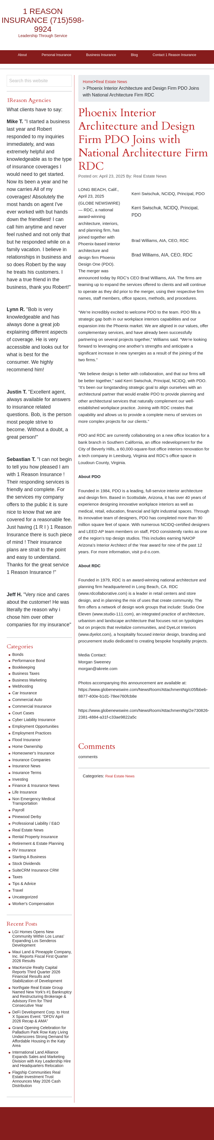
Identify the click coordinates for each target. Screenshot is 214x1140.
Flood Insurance (28, 752)
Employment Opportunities (38, 739)
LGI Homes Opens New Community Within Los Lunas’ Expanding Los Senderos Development (41, 951)
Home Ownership (29, 759)
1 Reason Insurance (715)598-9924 (43, 20)
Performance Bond (30, 673)
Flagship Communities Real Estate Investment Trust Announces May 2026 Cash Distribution (39, 1096)
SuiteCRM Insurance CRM (38, 883)
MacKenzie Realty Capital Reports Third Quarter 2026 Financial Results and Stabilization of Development (40, 987)
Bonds (18, 667)
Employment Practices (34, 745)
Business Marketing (31, 692)
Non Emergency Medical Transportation (36, 813)
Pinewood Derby (28, 829)
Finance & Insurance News (38, 798)
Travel (18, 903)
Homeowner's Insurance (36, 765)
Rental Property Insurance (38, 849)
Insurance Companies (34, 772)
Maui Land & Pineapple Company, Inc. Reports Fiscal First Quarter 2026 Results (41, 969)
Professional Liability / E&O (39, 836)
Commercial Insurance (34, 719)
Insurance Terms (28, 785)
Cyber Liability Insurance (36, 732)
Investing (21, 792)
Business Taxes (27, 686)
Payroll (19, 822)
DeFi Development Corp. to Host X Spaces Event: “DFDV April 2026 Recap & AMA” (41, 1029)
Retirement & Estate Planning (41, 856)
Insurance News (28, 778)
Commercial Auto (29, 712)
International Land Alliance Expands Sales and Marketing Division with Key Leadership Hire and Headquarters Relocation (42, 1074)
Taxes (18, 889)
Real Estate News (121, 788)
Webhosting (24, 699)
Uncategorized (26, 909)
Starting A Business (31, 869)
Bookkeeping (25, 680)
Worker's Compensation (36, 916)
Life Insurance (26, 804)
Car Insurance (26, 705)
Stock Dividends (28, 876)
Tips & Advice (25, 896)
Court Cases (24, 725)
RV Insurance (25, 862)
